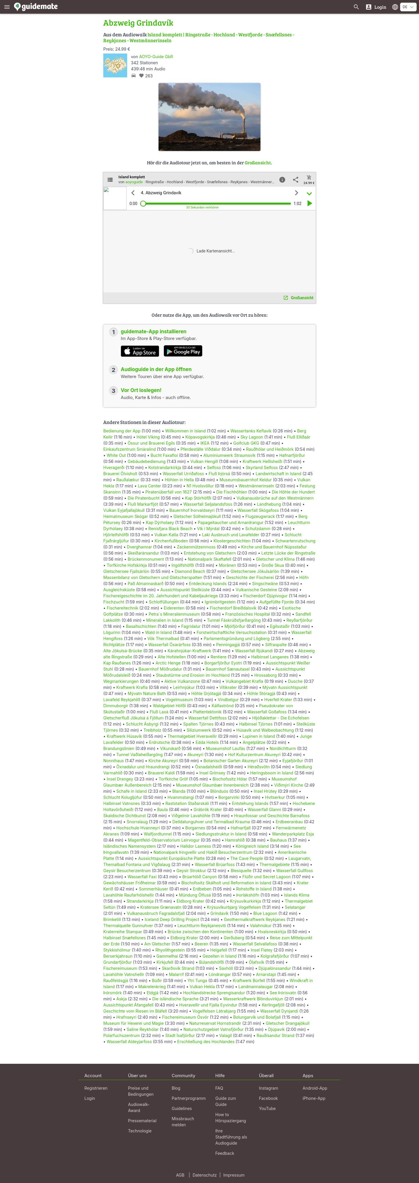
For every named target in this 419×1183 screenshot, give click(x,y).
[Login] (376, 7)
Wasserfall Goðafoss (267, 711)
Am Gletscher (157, 943)
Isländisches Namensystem (129, 846)
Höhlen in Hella (179, 479)
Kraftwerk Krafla (132, 687)
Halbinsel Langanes (270, 656)
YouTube (267, 1108)
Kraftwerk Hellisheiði (262, 461)
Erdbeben (202, 888)
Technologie (140, 1130)
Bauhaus (278, 840)
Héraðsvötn (259, 766)
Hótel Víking (148, 436)
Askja (121, 998)
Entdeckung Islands (208, 583)
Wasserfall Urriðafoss (183, 473)
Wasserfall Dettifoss (207, 717)
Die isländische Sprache (175, 998)
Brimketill (112, 919)
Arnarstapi (266, 974)
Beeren (201, 943)
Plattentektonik (207, 711)
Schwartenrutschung (295, 540)
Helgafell (218, 949)
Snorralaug (137, 821)
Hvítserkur (275, 797)
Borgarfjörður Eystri (223, 662)
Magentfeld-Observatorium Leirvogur (164, 840)
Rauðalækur (127, 479)
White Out (116, 455)
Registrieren (95, 1088)
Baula (162, 809)
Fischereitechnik (122, 607)
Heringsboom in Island (271, 772)
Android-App (315, 1088)
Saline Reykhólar (143, 1029)
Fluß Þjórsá (219, 473)
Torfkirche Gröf (173, 778)
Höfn (303, 577)
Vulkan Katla (166, 534)
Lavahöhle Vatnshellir (123, 974)
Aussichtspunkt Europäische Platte (171, 858)
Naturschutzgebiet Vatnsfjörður (213, 1029)
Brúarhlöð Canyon (199, 876)
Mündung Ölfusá (195, 894)
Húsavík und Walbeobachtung (265, 730)
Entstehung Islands (250, 803)
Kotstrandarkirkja (164, 467)
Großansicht (258, 162)
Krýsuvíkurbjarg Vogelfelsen (234, 907)
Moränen (227, 565)
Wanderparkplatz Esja (293, 833)
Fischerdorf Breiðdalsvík (233, 607)
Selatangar (295, 907)
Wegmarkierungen (121, 681)
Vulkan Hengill (204, 461)
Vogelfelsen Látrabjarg (214, 1011)
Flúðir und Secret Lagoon (266, 876)
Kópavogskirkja (200, 436)
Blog (176, 1088)
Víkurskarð (170, 748)
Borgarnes (195, 827)
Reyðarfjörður (299, 620)
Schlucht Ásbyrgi (142, 723)
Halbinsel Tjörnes (256, 723)
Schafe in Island (131, 791)
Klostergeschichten (232, 540)
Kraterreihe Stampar (122, 931)
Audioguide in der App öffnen (156, 369)
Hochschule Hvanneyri (138, 827)
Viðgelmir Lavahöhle (190, 815)
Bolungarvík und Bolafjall (257, 1017)
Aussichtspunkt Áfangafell (128, 1004)
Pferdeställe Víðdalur (200, 449)
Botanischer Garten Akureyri (230, 760)
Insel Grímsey (212, 772)
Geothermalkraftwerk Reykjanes (254, 919)
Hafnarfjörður (292, 455)
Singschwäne (265, 583)
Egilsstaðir (280, 626)
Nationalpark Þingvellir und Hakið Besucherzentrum (203, 852)
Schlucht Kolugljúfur (122, 797)
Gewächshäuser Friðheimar (130, 882)
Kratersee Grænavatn (160, 907)
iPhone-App (314, 1098)
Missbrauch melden (183, 1121)
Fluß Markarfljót (143, 504)
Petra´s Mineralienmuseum (174, 614)
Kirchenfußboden (171, 540)
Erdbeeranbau (289, 821)
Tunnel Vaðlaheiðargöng (140, 754)
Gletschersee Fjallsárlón (126, 571)
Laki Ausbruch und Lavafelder (230, 534)
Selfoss (214, 467)
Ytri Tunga (197, 980)
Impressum (234, 1175)
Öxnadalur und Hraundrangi (143, 766)
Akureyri (195, 754)
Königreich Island (252, 846)
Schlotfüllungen (164, 601)
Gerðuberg (234, 937)
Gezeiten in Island (220, 956)
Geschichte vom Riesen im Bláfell (135, 1011)
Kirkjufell (165, 962)
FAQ (219, 1088)
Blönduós (219, 791)
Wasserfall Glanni (264, 809)
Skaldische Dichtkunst (124, 815)
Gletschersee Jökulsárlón (254, 571)
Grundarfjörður (117, 962)
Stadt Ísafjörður (180, 1035)
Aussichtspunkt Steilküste (185, 589)
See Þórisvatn (283, 992)
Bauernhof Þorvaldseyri (192, 510)
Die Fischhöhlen (231, 491)
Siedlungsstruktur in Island (221, 833)
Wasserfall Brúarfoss (215, 864)
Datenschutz (205, 1175)
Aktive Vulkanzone (182, 681)
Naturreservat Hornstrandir (215, 1023)
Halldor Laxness (195, 846)
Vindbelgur (228, 699)
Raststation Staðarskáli (188, 803)
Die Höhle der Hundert (293, 491)
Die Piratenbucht (144, 498)
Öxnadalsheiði (208, 766)
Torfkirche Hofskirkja (127, 565)
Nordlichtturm (282, 748)
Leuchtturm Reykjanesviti (201, 925)
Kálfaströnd (223, 705)
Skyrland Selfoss (262, 467)
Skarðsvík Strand (178, 968)
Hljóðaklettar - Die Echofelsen (280, 717)
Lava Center (149, 485)
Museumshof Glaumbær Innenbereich (212, 785)
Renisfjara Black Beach (170, 528)
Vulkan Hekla (202, 986)
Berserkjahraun (118, 956)
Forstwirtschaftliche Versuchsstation (232, 632)
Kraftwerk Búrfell (249, 980)
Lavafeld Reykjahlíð (121, 699)
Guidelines (182, 1108)
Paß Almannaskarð (146, 583)
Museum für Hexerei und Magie (133, 1023)
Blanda (178, 791)
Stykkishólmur (117, 949)
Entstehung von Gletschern (210, 552)
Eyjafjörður (293, 760)
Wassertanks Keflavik (250, 430)
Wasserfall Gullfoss (294, 870)
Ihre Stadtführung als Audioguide (231, 1136)
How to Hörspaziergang (230, 1117)
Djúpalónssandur (274, 968)
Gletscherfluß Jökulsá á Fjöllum (133, 717)
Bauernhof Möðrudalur (160, 669)
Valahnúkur (260, 925)
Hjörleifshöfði (116, 534)
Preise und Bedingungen (141, 1091)
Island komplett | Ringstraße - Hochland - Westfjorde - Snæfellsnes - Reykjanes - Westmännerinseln (198, 37)
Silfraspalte (276, 644)
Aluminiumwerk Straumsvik (229, 455)
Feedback (224, 1153)
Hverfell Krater (278, 699)
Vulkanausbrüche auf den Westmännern (275, 498)
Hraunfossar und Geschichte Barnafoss (272, 815)
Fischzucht (113, 601)
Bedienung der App (122, 430)
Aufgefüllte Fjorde (277, 601)
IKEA (205, 443)
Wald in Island (158, 632)
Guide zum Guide (225, 1101)
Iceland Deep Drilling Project (172, 919)
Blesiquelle (241, 870)
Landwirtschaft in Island (278, 473)
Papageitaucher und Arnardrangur (230, 522)
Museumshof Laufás (225, 748)
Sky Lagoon (251, 436)
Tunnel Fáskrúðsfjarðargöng (234, 620)
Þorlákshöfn (247, 894)
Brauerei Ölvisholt (120, 473)
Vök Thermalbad (163, 638)
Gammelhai (167, 956)
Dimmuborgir (115, 705)
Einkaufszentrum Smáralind (129, 449)
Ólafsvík (256, 962)
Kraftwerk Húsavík (124, 736)
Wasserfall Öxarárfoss (169, 644)
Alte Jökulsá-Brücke (122, 650)
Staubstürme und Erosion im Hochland (193, 675)
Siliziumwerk (199, 730)
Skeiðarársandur (143, 552)
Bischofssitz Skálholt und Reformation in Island (226, 882)
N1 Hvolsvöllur (200, 485)
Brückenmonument (146, 559)
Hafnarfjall (241, 827)
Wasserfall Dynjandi (279, 1011)
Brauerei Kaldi (161, 772)
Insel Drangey (120, 778)
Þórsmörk (112, 992)
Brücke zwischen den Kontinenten (200, 931)
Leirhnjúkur (184, 687)
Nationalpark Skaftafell (209, 559)
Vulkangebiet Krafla (244, 681)
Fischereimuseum (120, 968)
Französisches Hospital (247, 614)
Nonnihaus (113, 760)
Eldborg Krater (190, 901)
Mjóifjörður (234, 626)
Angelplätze (254, 742)
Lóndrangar (220, 974)
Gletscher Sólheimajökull (197, 516)
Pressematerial (142, 1120)
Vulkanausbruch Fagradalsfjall (156, 913)
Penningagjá (228, 644)
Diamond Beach (190, 571)
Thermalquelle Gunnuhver (128, 925)
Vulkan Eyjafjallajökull (124, 510)
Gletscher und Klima (275, 559)
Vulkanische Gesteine (256, 589)
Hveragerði (114, 467)
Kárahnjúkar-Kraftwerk (189, 650)
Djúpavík (276, 1029)
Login (89, 1098)
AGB (180, 1175)
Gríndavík (219, 913)
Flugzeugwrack (260, 516)
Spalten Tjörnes (198, 723)
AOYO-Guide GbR (156, 56)
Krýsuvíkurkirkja (245, 901)
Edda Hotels (207, 742)
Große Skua (273, 565)
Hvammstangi (181, 797)
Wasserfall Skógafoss (258, 510)
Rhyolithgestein (170, 949)
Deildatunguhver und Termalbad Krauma (211, 821)
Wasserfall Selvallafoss (255, 943)
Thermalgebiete (275, 864)
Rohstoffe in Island (253, 888)
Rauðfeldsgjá (115, 980)
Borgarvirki (229, 797)
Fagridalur (191, 626)
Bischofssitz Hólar (229, 778)
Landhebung (269, 504)
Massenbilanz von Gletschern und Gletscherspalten (152, 577)
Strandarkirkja (140, 901)
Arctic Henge (168, 662)
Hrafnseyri (126, 1017)
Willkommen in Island (185, 430)
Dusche (295, 681)
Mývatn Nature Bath (147, 693)
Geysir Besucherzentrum (127, 870)
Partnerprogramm (189, 1098)
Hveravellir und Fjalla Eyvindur (208, 1004)
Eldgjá (152, 992)
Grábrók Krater (207, 809)
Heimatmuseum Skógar (125, 516)
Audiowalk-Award (139, 1107)
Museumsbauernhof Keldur (245, 479)
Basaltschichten (141, 626)
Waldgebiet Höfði (169, 705)
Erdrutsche (159, 742)
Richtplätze (114, 644)
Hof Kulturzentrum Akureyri (254, 754)
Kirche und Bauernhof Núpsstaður (274, 546)
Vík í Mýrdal (208, 528)
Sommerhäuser (153, 888)
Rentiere (219, 656)
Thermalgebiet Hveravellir (192, 736)
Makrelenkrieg (152, 986)
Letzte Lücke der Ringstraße (288, 552)
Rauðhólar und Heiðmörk (270, 449)
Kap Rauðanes (117, 662)
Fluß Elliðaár (298, 436)
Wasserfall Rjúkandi (254, 650)
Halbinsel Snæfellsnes (124, 937)
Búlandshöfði (211, 962)
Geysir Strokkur (191, 870)
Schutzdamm (258, 528)
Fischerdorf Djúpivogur (266, 595)
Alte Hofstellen (172, 656)
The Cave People (246, 858)
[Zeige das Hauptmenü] (7, 7)
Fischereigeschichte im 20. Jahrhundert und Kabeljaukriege (160, 595)
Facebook (268, 1098)
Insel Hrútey (265, 791)
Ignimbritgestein (220, 601)
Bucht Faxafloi (164, 455)
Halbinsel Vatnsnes (121, 803)
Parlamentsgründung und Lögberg (236, 638)
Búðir (157, 980)
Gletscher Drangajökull (288, 1023)
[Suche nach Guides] (356, 7)
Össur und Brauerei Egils (151, 443)
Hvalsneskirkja (272, 931)
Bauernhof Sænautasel (228, 669)
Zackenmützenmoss (196, 546)
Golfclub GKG (246, 443)
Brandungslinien (118, 748)
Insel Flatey (262, 949)
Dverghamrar (139, 546)
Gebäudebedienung (147, 461)
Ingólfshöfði (183, 565)
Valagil (225, 1035)
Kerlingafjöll (273, 1004)
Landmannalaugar (255, 986)
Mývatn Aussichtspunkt (285, 687)
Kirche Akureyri (163, 760)
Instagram (268, 1088)
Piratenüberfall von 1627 (168, 491)
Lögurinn (111, 632)
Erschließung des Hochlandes (206, 1041)
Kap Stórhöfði (198, 498)
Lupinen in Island (258, 736)
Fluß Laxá (159, 711)
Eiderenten (174, 607)
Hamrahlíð (235, 840)
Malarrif (176, 974)
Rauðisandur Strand (275, 1035)
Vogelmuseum (179, 699)
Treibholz (152, 730)
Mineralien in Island (164, 620)
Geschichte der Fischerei (250, 577)
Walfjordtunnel (158, 833)
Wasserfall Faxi (142, 876)
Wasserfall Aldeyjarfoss (129, 1041)
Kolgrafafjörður (274, 956)
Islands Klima (296, 894)
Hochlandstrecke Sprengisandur (214, 992)
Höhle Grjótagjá (206, 693)
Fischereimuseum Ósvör (185, 1017)
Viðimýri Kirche (288, 785)
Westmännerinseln (256, 485)
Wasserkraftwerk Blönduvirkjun (253, 998)
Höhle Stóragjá (261, 693)
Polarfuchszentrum (121, 1035)
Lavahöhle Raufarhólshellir (128, 894)
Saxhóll (226, 968)
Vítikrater (228, 687)
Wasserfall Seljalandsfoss (207, 504)
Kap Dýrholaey (160, 522)
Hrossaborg (265, 675)
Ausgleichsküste (119, 589)
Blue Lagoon (265, 913)
